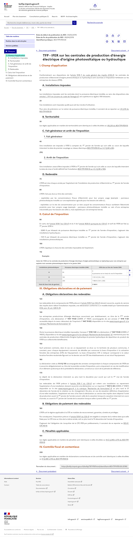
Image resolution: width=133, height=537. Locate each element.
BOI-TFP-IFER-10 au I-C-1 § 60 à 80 (100, 148)
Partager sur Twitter (113, 41)
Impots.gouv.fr (72, 502)
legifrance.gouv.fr (103, 519)
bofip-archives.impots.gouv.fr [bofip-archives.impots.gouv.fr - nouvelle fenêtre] (45, 492)
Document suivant (119, 50)
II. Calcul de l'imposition (15, 72)
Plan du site (40, 530)
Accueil (6, 16)
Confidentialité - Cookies (54, 530)
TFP (27, 28)
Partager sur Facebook (107, 41)
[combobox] (39, 23)
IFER (32, 28)
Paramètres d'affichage (75, 530)
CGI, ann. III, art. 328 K (49, 308)
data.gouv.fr (119, 519)
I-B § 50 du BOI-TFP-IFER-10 (117, 125)
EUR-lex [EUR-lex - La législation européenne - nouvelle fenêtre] (70, 495)
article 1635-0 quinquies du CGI (92, 223)
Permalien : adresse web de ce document (119, 36)
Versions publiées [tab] (12, 46)
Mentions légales (29, 530)
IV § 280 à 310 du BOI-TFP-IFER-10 (55, 459)
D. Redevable (13, 69)
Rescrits (54, 16)
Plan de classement (17, 28)
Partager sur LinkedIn (119, 41)
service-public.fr (87, 519)
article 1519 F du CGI (58, 223)
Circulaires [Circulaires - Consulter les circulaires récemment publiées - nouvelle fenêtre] (71, 488)
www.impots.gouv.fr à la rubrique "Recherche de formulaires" (86, 334)
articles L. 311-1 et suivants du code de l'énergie (58, 96)
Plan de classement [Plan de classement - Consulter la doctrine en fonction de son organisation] (19, 16)
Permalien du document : (46, 466)
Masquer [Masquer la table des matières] (11, 51)
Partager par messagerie (124, 41)
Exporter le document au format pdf (107, 36)
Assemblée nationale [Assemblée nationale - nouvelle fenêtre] (74, 482)
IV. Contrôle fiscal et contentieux (19, 81)
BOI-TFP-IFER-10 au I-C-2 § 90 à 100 (91, 169)
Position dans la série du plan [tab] (16, 41)
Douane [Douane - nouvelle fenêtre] (70, 492)
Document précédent (47, 50)
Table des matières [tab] (12, 36)
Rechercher (74, 23)
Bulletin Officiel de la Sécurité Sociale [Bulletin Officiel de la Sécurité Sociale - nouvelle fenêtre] (79, 485)
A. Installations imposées (18, 58)
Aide (5, 482)
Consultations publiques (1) (39, 16)
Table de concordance (43, 485)
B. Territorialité (14, 61)
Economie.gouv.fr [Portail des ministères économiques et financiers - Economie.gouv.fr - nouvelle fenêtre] (73, 498)
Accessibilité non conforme (12, 530)
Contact (6, 485)
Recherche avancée (95, 22)
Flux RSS (38, 482)
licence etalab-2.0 (46, 534)
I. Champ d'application (16, 55)
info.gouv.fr (72, 519)
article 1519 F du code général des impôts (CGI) (91, 75)
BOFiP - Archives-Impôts (69, 16)
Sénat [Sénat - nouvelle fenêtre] (69, 505)
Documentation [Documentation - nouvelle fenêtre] (41, 488)
